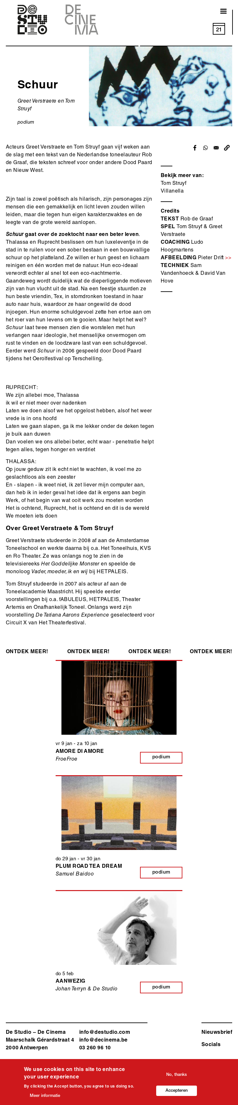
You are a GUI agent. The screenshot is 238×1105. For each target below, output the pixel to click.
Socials (211, 1045)
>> (228, 258)
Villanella (172, 191)
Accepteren (177, 1092)
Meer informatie (45, 1098)
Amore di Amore (80, 751)
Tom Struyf (174, 183)
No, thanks (176, 1077)
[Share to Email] (216, 148)
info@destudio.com (104, 1032)
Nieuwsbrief (216, 1032)
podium (26, 122)
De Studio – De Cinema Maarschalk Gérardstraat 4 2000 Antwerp (40, 1040)
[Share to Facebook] (195, 148)
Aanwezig (70, 981)
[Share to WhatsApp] (205, 148)
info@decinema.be (103, 1040)
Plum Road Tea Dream (89, 866)
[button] (227, 148)
